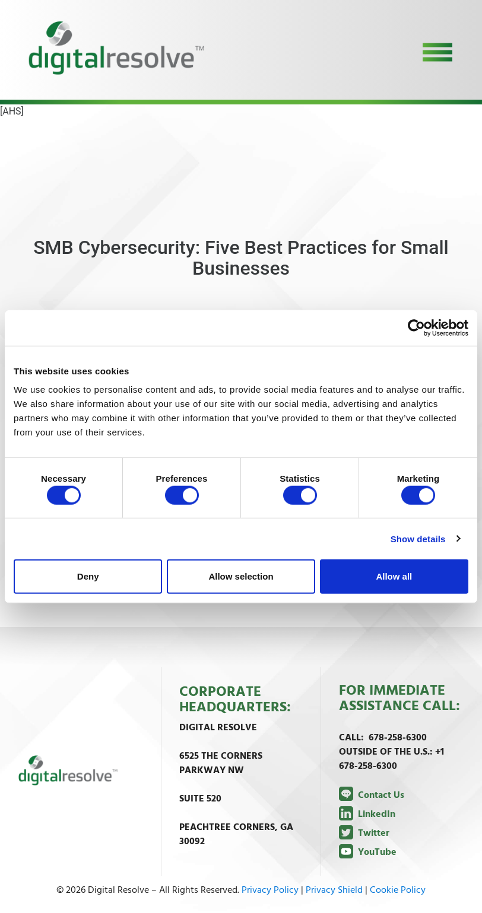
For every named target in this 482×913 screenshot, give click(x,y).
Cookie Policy (398, 890)
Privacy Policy (270, 890)
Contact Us (371, 795)
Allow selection (240, 576)
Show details (418, 538)
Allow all (394, 576)
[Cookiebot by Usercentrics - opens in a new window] (416, 327)
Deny (88, 576)
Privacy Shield (334, 890)
